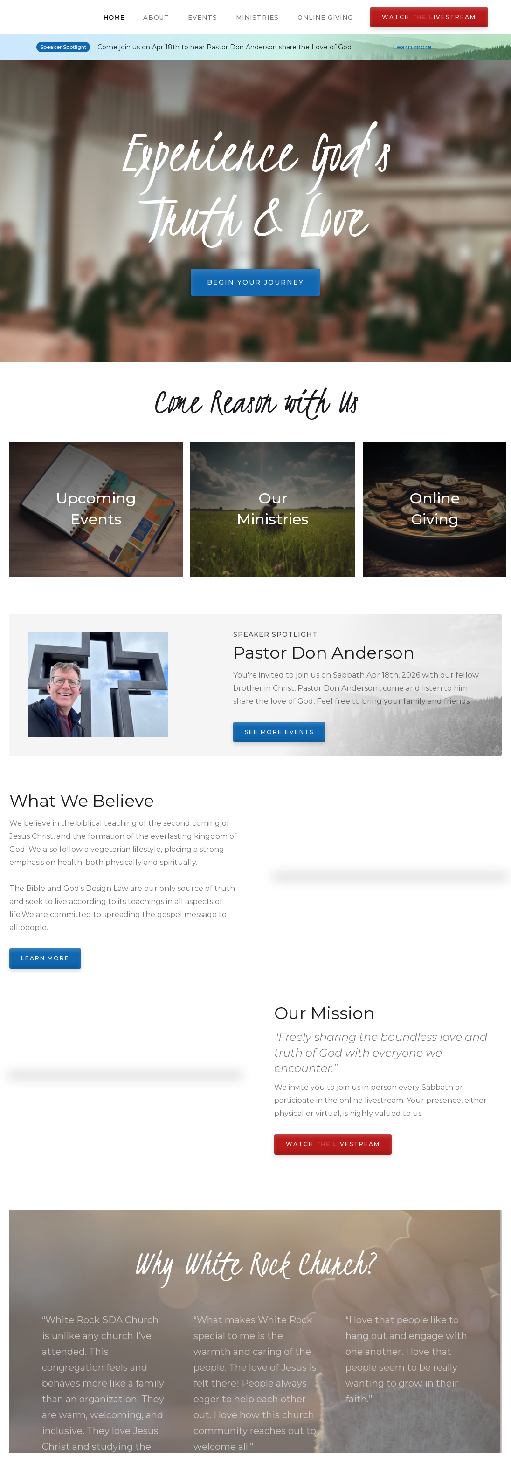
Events (202, 17)
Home (114, 17)
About (156, 17)
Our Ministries (273, 508)
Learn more (412, 47)
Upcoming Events (96, 508)
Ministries (257, 17)
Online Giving (325, 17)
